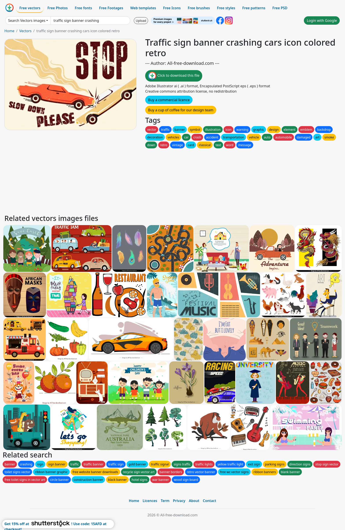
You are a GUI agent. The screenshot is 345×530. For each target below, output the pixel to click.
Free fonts (83, 8)
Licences (150, 500)
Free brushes (199, 8)
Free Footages (111, 8)
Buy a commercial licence (169, 99)
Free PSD (279, 8)
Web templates (143, 8)
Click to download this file (173, 76)
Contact (209, 500)
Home (9, 30)
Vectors (25, 30)
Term (165, 500)
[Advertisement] (136, 180)
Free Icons (172, 8)
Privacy (179, 500)
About (194, 500)
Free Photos (57, 8)
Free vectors (29, 8)
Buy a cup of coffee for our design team (180, 110)
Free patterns (253, 8)
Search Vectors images (26, 20)
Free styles (226, 8)
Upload (141, 21)
